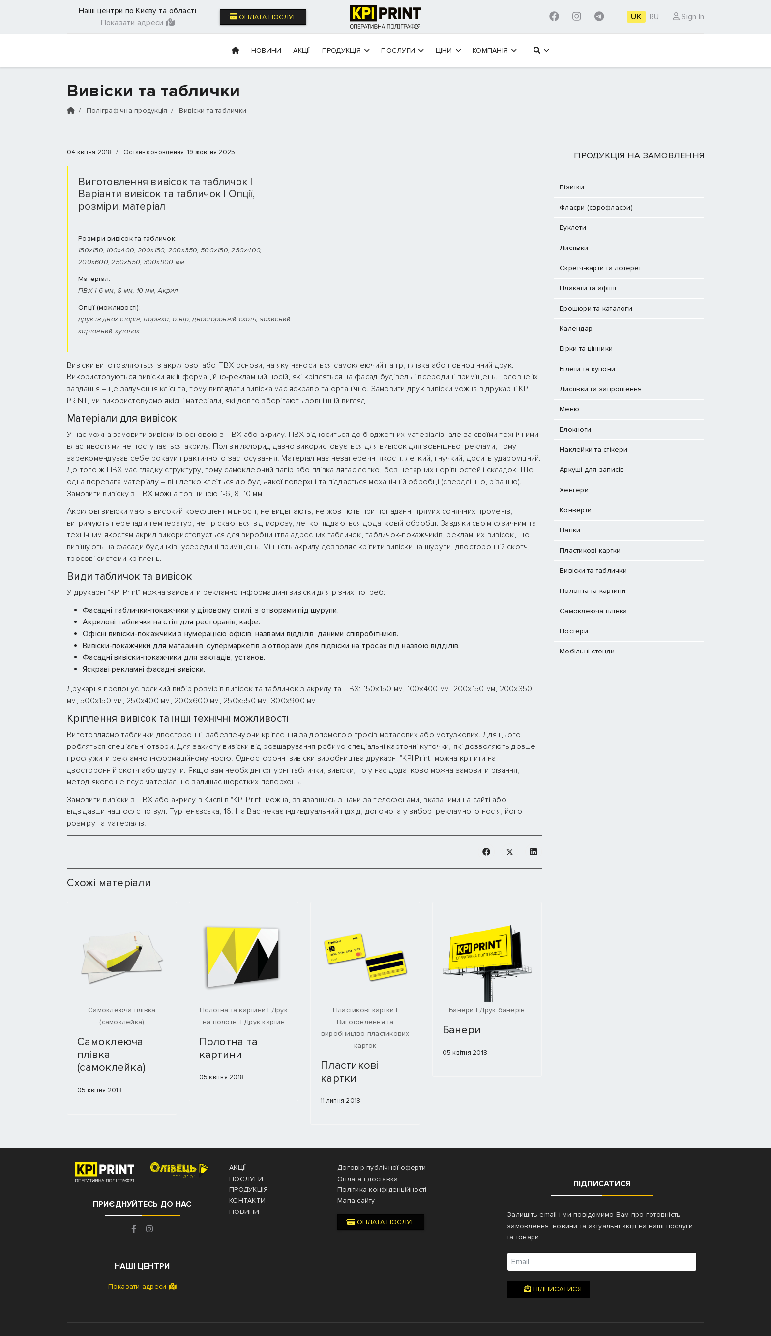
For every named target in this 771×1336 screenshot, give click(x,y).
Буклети (573, 227)
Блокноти (575, 429)
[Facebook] (554, 17)
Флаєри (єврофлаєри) (596, 207)
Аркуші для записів (592, 470)
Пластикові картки (350, 1072)
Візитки (572, 187)
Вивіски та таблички (593, 570)
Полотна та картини (228, 1048)
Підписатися (548, 1289)
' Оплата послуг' (263, 17)
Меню (569, 409)
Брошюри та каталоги (596, 308)
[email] (602, 1261)
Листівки (574, 248)
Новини (266, 50)
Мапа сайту (356, 1200)
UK (636, 17)
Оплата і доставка (367, 1179)
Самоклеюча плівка (593, 611)
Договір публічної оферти (381, 1167)
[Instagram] (576, 17)
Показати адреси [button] (138, 23)
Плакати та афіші (588, 288)
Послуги (402, 50)
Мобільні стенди (587, 651)
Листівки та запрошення (601, 389)
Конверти (576, 510)
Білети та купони (587, 369)
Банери (462, 1030)
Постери (574, 631)
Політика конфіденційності (381, 1189)
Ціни (448, 50)
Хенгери (574, 490)
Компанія (495, 50)
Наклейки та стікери (593, 449)
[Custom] (599, 17)
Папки (570, 530)
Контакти (247, 1200)
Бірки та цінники (586, 348)
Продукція (346, 50)
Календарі (577, 328)
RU (654, 17)
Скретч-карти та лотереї (600, 268)
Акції (301, 50)
